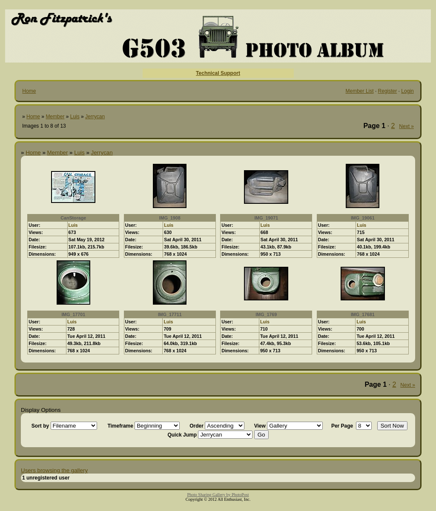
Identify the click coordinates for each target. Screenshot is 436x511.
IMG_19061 (363, 217)
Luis (75, 117)
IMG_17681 (363, 314)
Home (29, 91)
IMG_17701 (73, 314)
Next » (406, 126)
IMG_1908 (170, 217)
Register (387, 91)
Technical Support (218, 73)
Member (55, 117)
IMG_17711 (170, 314)
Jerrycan (95, 117)
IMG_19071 (266, 217)
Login (407, 91)
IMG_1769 (266, 314)
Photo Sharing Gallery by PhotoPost (218, 494)
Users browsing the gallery (54, 470)
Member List (360, 91)
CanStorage (73, 217)
